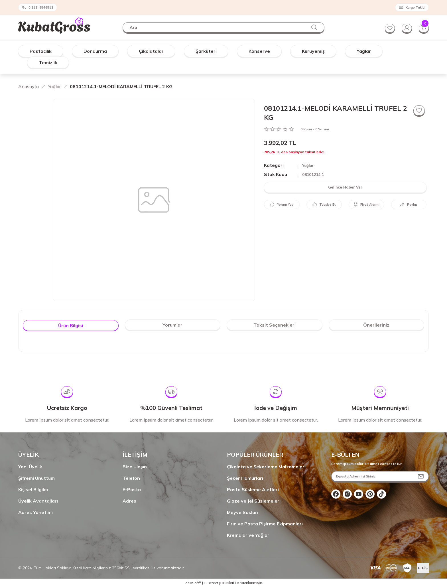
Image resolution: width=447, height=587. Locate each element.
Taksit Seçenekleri (274, 325)
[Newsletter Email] (380, 476)
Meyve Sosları (242, 512)
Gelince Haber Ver (345, 187)
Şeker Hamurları (245, 478)
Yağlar (308, 165)
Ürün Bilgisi (70, 325)
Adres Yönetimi (35, 512)
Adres (129, 501)
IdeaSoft (192, 582)
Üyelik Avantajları (38, 501)
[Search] (223, 27)
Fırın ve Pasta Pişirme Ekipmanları (265, 524)
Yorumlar (172, 325)
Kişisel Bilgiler (33, 489)
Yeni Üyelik (30, 466)
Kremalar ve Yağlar (248, 535)
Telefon (131, 478)
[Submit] (421, 476)
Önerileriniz (376, 325)
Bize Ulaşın (135, 466)
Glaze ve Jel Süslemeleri (254, 501)
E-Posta (132, 489)
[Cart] (423, 27)
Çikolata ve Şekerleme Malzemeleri (266, 466)
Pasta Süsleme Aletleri (253, 489)
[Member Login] (405, 27)
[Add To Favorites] (418, 111)
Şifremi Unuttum (36, 478)
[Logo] (54, 24)
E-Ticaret (211, 583)
